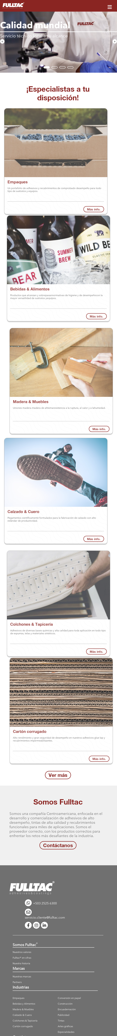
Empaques (18, 998)
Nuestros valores (22, 952)
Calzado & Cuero (22, 1015)
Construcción (65, 1003)
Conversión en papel (69, 998)
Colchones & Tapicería (25, 1020)
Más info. (96, 306)
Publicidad (63, 1015)
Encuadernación (67, 1009)
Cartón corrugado (23, 1026)
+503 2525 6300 (41, 903)
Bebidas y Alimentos (24, 1003)
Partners (17, 982)
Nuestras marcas (22, 976)
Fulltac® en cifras (22, 957)
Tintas (61, 1020)
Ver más (58, 775)
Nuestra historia (21, 963)
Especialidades (66, 1032)
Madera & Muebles (23, 1009)
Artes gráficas (65, 1026)
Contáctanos (58, 845)
